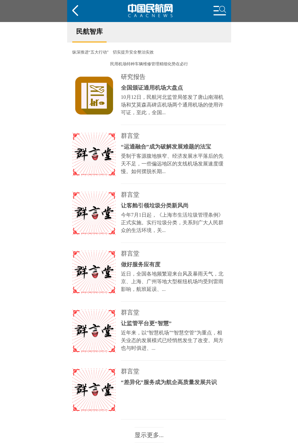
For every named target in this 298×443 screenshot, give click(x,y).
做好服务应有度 (140, 264)
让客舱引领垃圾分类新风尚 (155, 205)
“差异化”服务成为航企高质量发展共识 (169, 382)
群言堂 (130, 135)
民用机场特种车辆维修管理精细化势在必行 (149, 64)
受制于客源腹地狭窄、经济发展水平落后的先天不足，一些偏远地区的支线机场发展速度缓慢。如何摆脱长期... (172, 163)
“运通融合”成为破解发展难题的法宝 (166, 147)
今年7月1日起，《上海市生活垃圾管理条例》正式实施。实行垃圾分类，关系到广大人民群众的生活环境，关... (172, 222)
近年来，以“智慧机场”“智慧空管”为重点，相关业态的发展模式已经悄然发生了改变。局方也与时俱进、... (172, 340)
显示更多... (149, 435)
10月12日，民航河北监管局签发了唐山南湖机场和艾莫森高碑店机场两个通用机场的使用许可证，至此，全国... (172, 104)
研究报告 (133, 76)
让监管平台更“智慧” (146, 323)
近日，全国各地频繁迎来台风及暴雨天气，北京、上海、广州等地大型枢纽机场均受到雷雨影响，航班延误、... (172, 281)
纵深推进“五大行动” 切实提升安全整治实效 (113, 52)
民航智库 (89, 31)
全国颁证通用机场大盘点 (152, 88)
